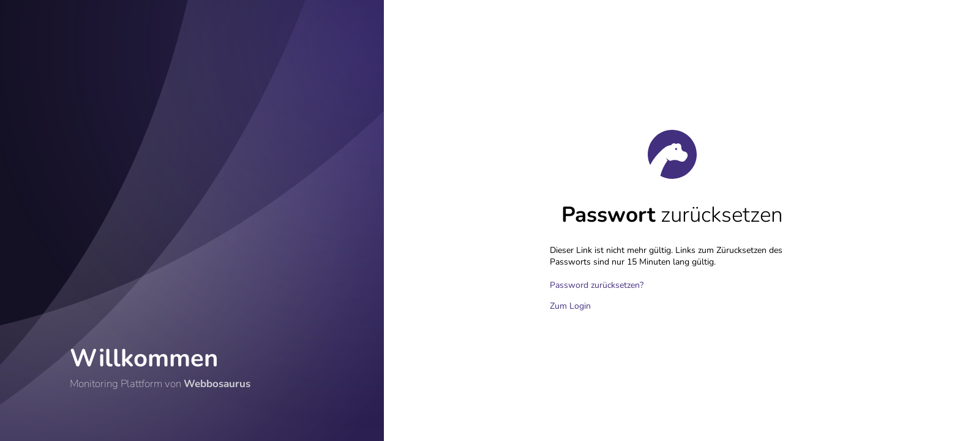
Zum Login (570, 306)
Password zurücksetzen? (596, 285)
